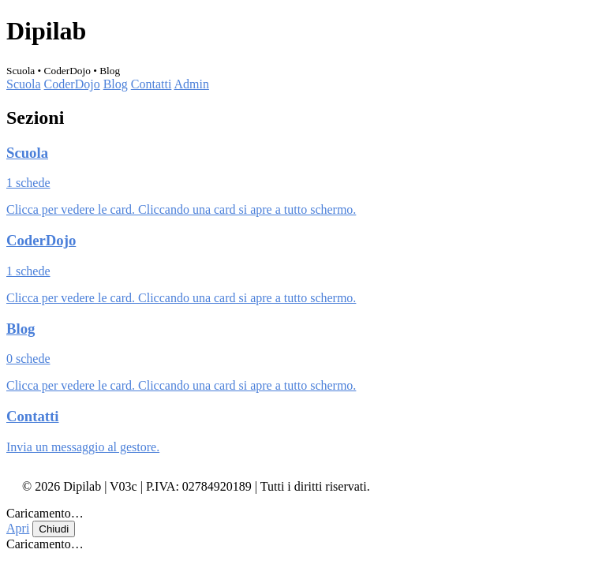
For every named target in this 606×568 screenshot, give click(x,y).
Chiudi (54, 529)
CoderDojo (72, 84)
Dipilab (46, 31)
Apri (17, 528)
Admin (191, 84)
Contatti (151, 84)
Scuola (23, 84)
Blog (115, 84)
